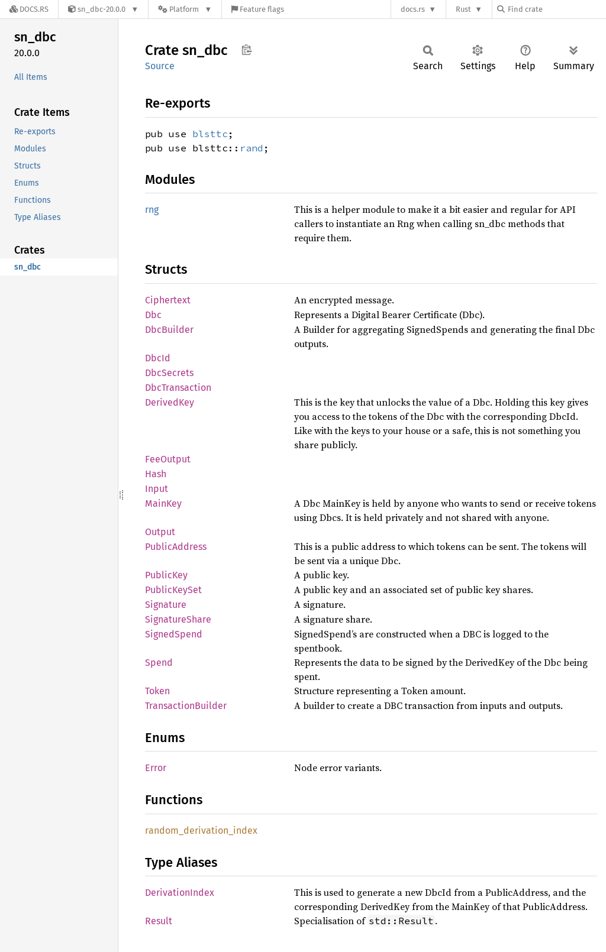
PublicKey (166, 575)
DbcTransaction (178, 387)
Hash (155, 474)
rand (251, 148)
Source (160, 66)
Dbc (153, 314)
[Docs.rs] (29, 9)
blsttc (210, 134)
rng (152, 209)
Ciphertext (168, 300)
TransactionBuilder (186, 705)
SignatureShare (178, 619)
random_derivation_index (201, 830)
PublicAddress (176, 546)
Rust (463, 9)
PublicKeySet (173, 589)
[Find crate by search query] (556, 9)
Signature (165, 604)
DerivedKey (169, 402)
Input (156, 488)
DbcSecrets (169, 372)
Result (158, 921)
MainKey (163, 503)
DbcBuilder (169, 329)
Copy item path (246, 50)
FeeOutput (168, 459)
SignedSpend (173, 634)
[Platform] (185, 9)
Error (155, 767)
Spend (159, 662)
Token (157, 691)
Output (160, 531)
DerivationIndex (179, 892)
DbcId (157, 358)
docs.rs (413, 9)
